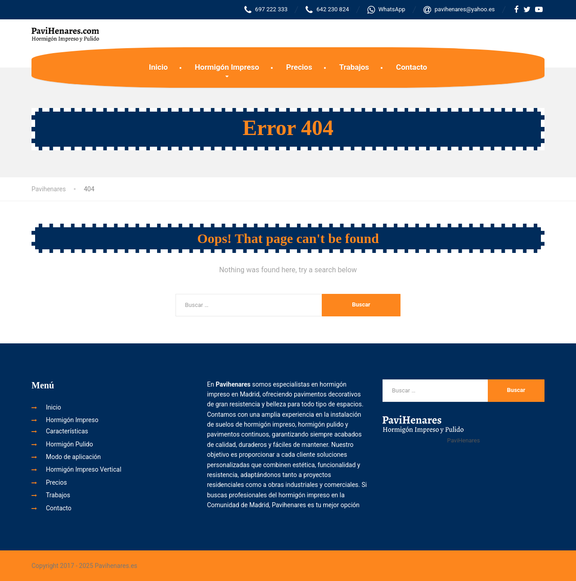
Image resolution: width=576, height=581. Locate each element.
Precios (299, 67)
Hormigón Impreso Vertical (84, 469)
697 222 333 (266, 9)
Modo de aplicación (73, 456)
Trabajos (354, 67)
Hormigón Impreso (227, 67)
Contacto (411, 67)
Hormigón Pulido (69, 444)
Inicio (158, 67)
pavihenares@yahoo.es (459, 9)
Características (67, 431)
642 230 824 (327, 9)
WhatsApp (386, 9)
